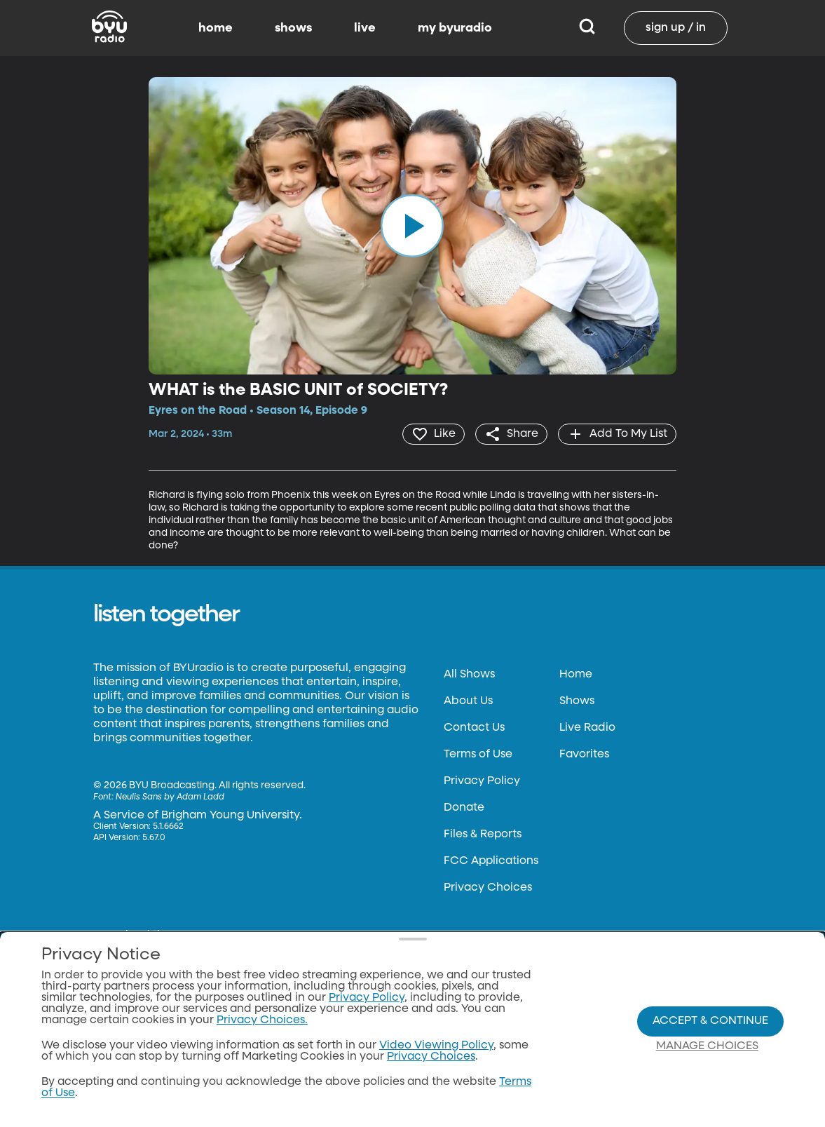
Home (575, 674)
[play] (412, 225)
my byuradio (455, 28)
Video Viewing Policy (436, 1045)
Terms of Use (478, 754)
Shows (576, 701)
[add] (617, 434)
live (365, 28)
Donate (464, 808)
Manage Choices (707, 1046)
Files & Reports (482, 834)
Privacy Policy (482, 781)
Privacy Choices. (262, 1020)
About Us (468, 701)
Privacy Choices (488, 887)
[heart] (433, 434)
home (215, 28)
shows (293, 28)
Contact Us (474, 728)
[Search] (587, 28)
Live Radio (587, 728)
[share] (511, 434)
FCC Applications (491, 861)
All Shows (469, 674)
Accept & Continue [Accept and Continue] (710, 1021)
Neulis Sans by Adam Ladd (170, 797)
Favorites (584, 754)
